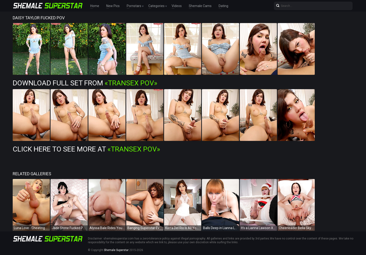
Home (94, 6)
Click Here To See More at (86, 149)
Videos (177, 6)
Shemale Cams (200, 6)
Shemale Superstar (116, 250)
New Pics (113, 6)
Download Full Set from (85, 83)
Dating (223, 6)
